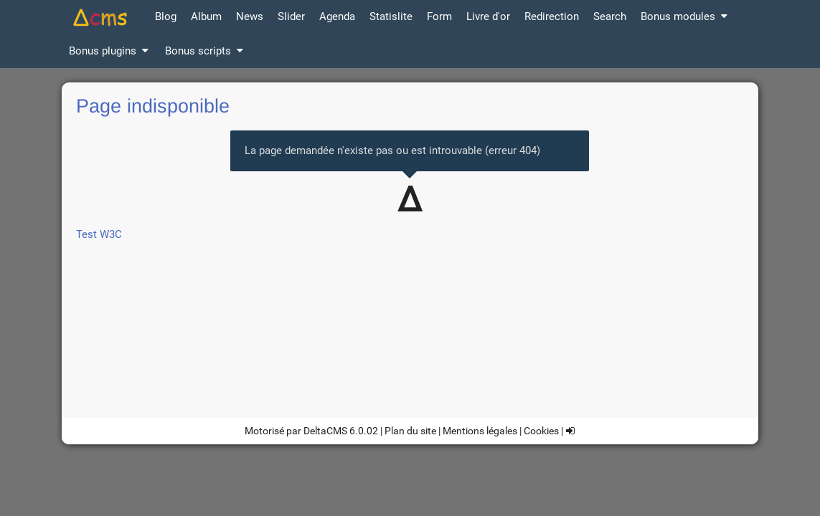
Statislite (391, 16)
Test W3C (99, 234)
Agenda (337, 16)
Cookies (541, 430)
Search (609, 16)
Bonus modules (685, 16)
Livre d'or (488, 16)
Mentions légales (480, 430)
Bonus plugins (110, 50)
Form (439, 16)
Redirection (551, 16)
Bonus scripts (205, 50)
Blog (165, 16)
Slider (291, 16)
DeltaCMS (325, 430)
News (249, 16)
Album (206, 16)
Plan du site (410, 430)
